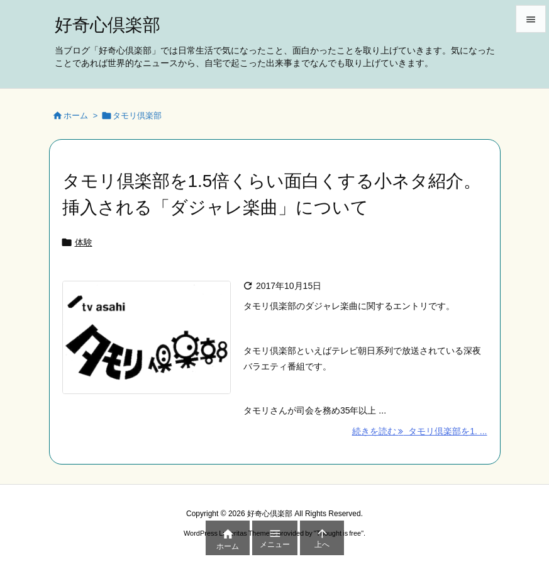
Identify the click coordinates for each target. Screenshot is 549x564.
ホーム (76, 115)
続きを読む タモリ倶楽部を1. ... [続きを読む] (419, 431)
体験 (83, 242)
